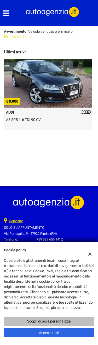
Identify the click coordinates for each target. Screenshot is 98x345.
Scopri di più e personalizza (49, 321)
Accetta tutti (49, 333)
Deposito (16, 221)
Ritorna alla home (18, 37)
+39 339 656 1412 (50, 239)
